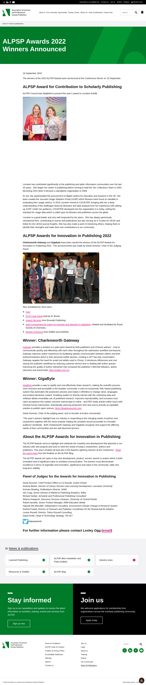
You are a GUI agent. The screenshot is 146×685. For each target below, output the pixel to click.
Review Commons (34, 332)
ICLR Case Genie (34, 316)
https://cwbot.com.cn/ (59, 370)
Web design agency (129, 682)
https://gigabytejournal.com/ (68, 408)
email (107, 530)
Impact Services (33, 320)
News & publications (23, 548)
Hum (28, 312)
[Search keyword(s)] (129, 13)
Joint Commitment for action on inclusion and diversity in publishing (58, 324)
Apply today (91, 620)
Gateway (27, 347)
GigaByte (27, 385)
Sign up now (19, 623)
